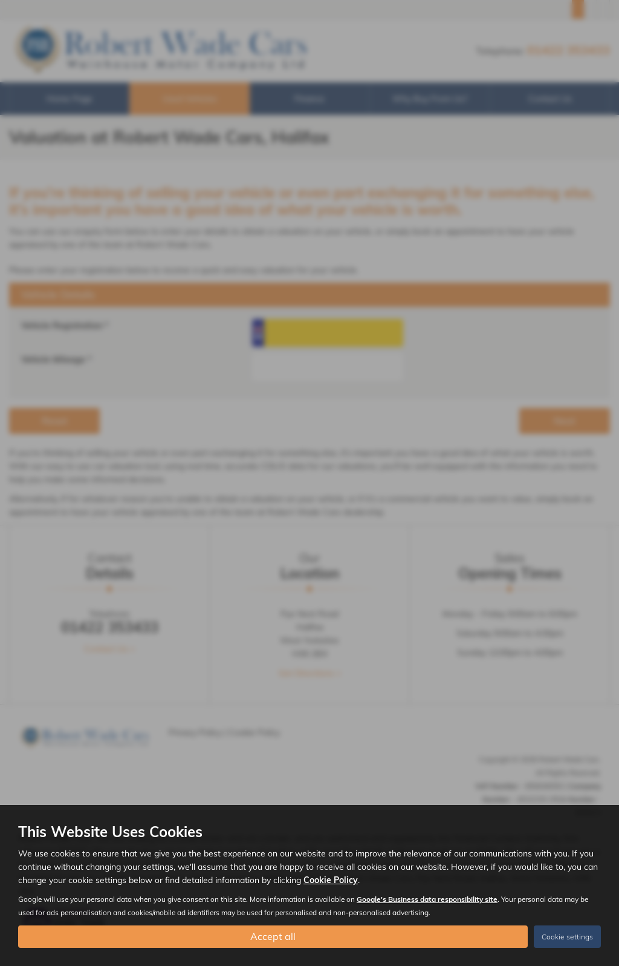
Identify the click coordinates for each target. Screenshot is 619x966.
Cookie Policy (330, 880)
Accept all (273, 936)
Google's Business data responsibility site (427, 899)
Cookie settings (567, 936)
